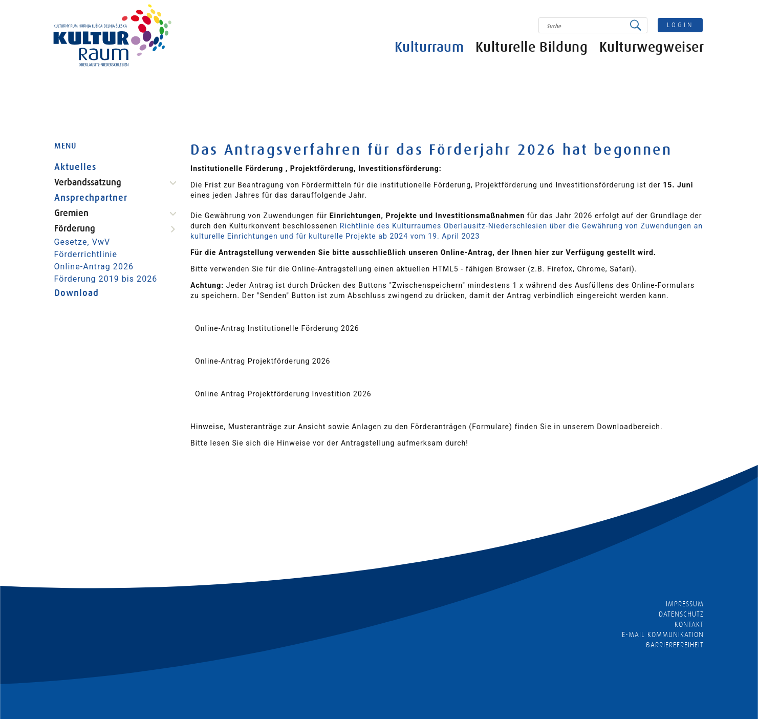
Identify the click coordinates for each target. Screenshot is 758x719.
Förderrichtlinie (86, 254)
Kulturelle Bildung (531, 47)
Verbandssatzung (87, 182)
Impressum (685, 604)
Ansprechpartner (91, 198)
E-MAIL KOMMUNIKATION (663, 634)
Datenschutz (681, 614)
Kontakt (689, 624)
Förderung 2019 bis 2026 (106, 279)
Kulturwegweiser (651, 47)
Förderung (74, 228)
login (680, 25)
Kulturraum (429, 47)
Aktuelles (75, 167)
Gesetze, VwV (82, 242)
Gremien (71, 213)
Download (76, 293)
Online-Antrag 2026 (94, 266)
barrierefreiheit (675, 645)
